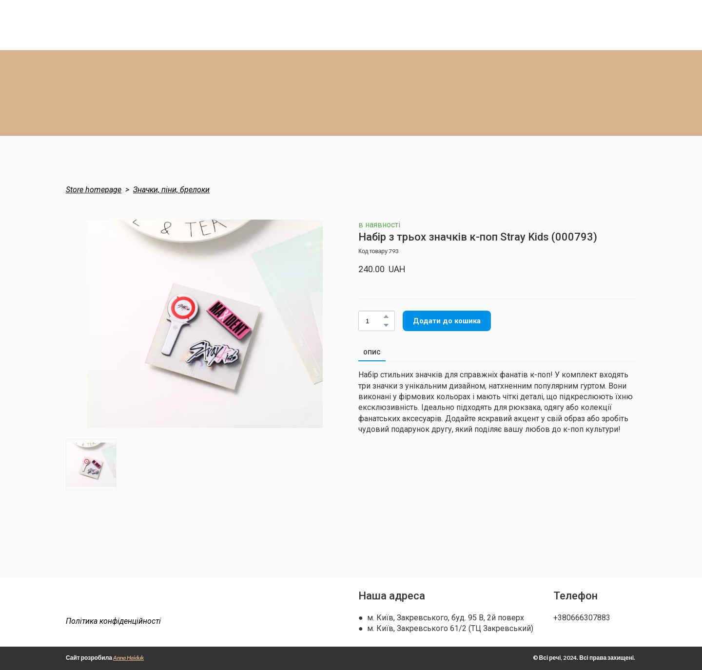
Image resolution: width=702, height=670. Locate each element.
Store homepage (93, 189)
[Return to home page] (125, 601)
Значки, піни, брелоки (171, 189)
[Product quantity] (374, 321)
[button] (386, 316)
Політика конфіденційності (113, 621)
